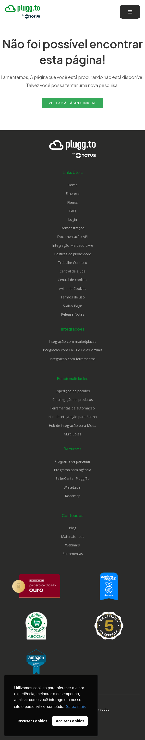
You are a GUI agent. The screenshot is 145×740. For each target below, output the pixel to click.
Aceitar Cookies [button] (70, 720)
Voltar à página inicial (73, 103)
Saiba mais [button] (76, 706)
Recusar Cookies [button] (32, 720)
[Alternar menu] (130, 11)
